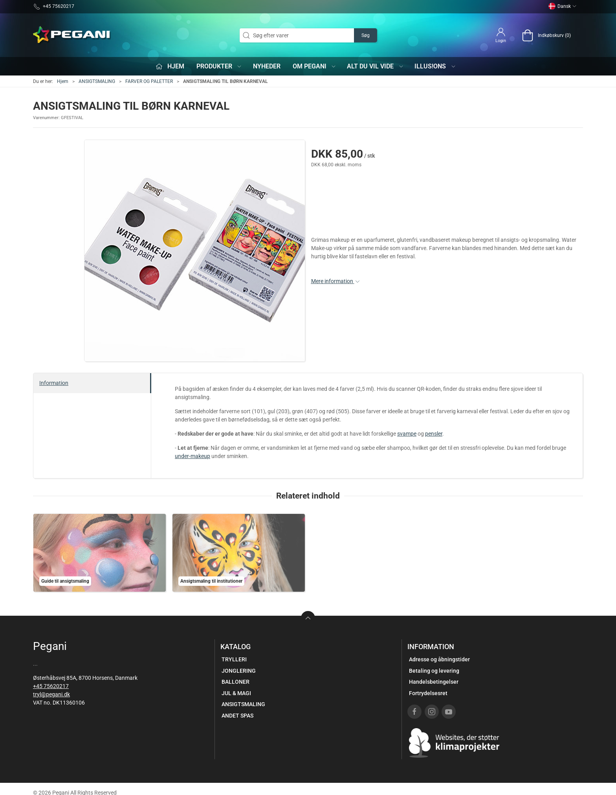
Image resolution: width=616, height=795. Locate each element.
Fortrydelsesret (428, 693)
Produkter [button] (219, 66)
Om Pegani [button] (315, 66)
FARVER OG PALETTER (149, 81)
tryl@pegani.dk (51, 694)
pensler (433, 434)
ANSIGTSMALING (97, 81)
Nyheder (266, 66)
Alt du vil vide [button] (375, 66)
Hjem (62, 81)
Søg (365, 35)
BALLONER (235, 682)
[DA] (72, 35)
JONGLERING (239, 671)
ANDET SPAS (237, 715)
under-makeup (192, 456)
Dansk (562, 6)
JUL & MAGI (236, 693)
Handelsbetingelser (433, 682)
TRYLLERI (234, 659)
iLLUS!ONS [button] (435, 66)
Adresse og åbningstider (439, 659)
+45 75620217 (51, 686)
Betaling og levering (434, 671)
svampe (406, 434)
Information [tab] (53, 383)
